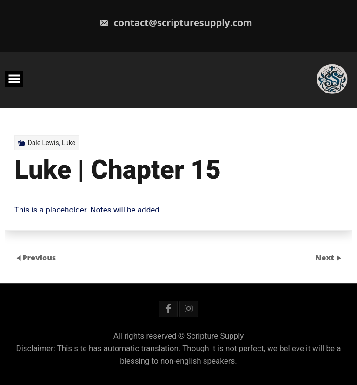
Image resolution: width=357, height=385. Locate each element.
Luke (68, 142)
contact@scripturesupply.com (175, 22)
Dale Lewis (43, 142)
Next (325, 257)
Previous (39, 257)
